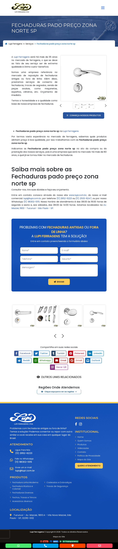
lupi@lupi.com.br (32, 198)
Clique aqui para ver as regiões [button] (57, 391)
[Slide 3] (91, 105)
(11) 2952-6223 (64, 198)
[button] (61, 105)
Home (80, 436)
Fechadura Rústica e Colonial (22, 487)
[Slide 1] (76, 105)
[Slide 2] (84, 105)
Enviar (59, 282)
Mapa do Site (84, 459)
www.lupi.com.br (78, 195)
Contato (81, 451)
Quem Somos (84, 440)
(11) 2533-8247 (84, 198)
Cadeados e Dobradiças (59, 482)
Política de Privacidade (88, 455)
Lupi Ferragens (13, 43)
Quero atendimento (88, 465)
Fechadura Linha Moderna (25, 482)
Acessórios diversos (22, 500)
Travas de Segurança (57, 485)
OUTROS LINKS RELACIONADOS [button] (61, 377)
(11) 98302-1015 (31, 201)
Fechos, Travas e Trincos (24, 497)
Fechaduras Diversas (22, 492)
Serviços (29, 43)
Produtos (81, 444)
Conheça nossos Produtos (83, 115)
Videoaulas (83, 447)
